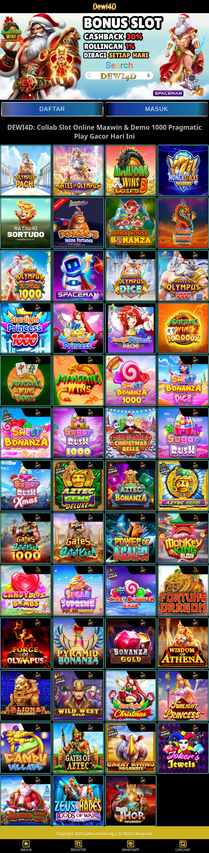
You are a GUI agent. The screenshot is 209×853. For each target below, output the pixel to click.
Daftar (52, 109)
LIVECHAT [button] (182, 846)
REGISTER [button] (78, 846)
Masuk (156, 109)
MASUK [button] (26, 846)
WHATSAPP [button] (130, 846)
